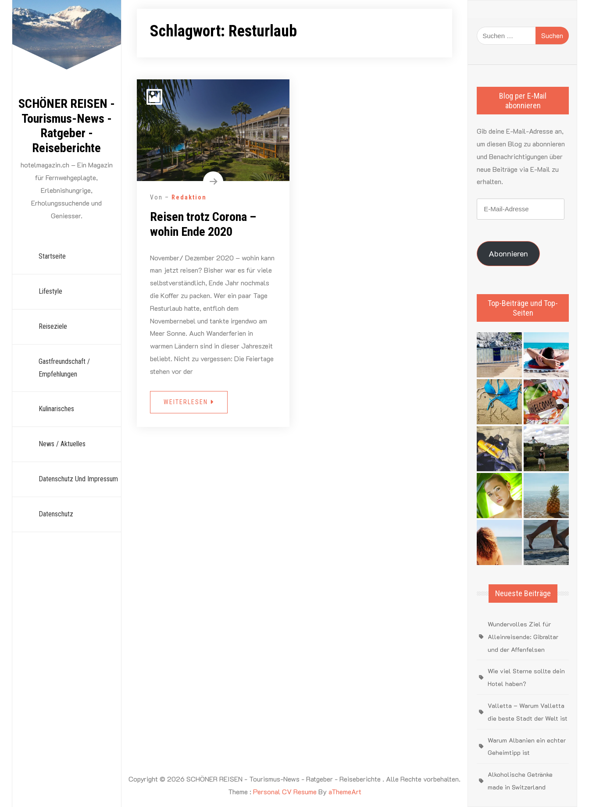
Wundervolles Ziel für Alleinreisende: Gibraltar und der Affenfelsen (523, 637)
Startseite (52, 256)
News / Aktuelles (62, 444)
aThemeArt (344, 791)
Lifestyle (50, 291)
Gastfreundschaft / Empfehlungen (64, 367)
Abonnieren (508, 253)
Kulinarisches (56, 409)
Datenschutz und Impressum (78, 479)
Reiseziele (53, 326)
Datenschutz (56, 514)
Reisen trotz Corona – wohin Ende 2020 (203, 224)
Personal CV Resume (285, 791)
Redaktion (189, 197)
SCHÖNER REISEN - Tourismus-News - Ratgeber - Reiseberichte (66, 125)
